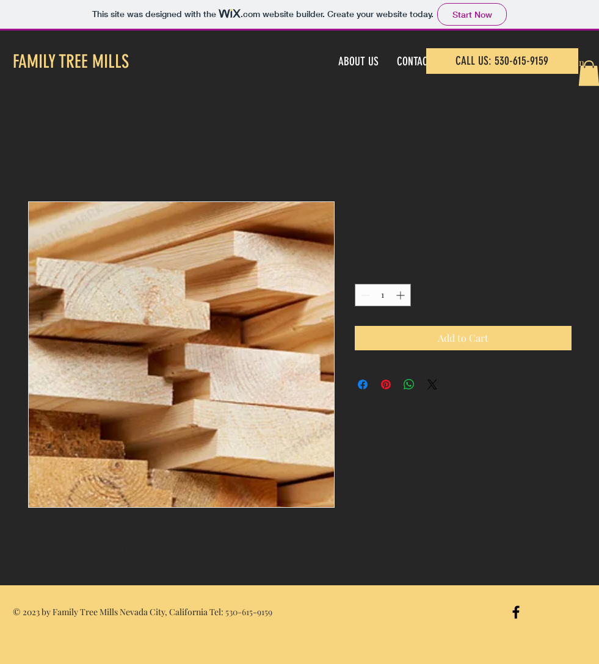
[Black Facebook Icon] (516, 612)
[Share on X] (432, 384)
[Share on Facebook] (362, 384)
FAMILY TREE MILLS (71, 62)
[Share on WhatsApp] (409, 384)
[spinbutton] (383, 295)
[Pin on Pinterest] (386, 384)
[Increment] (401, 295)
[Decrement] (364, 295)
